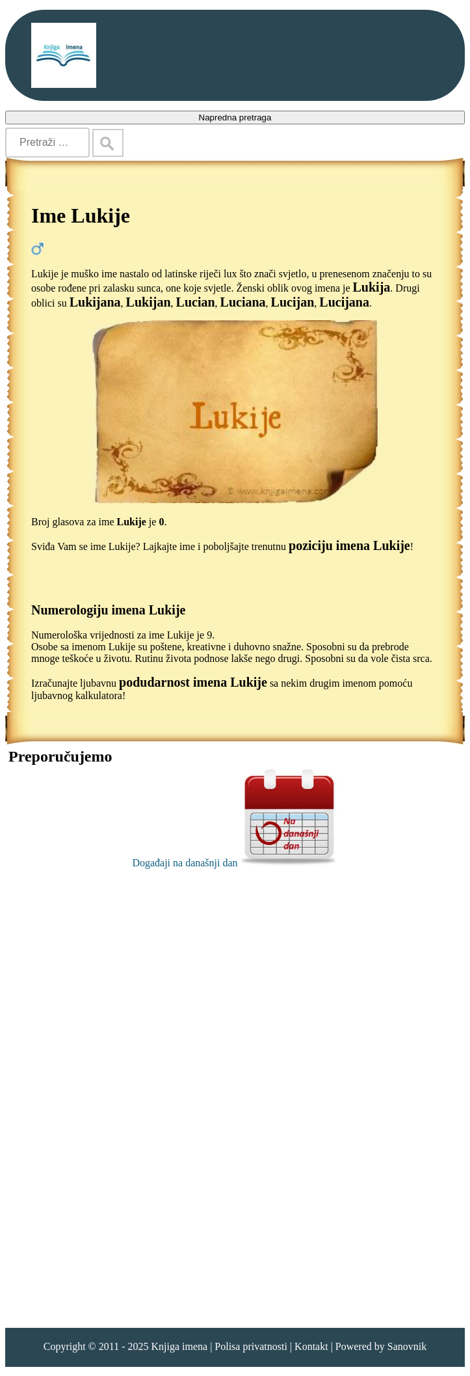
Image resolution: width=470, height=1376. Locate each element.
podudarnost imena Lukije (193, 682)
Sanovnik (406, 1346)
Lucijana (344, 302)
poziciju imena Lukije (349, 545)
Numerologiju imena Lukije (108, 610)
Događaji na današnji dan (234, 862)
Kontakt (311, 1346)
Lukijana (95, 302)
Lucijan (293, 302)
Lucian (195, 302)
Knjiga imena (179, 1346)
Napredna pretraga (235, 117)
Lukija (372, 287)
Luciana (243, 302)
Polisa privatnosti (251, 1346)
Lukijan (148, 302)
